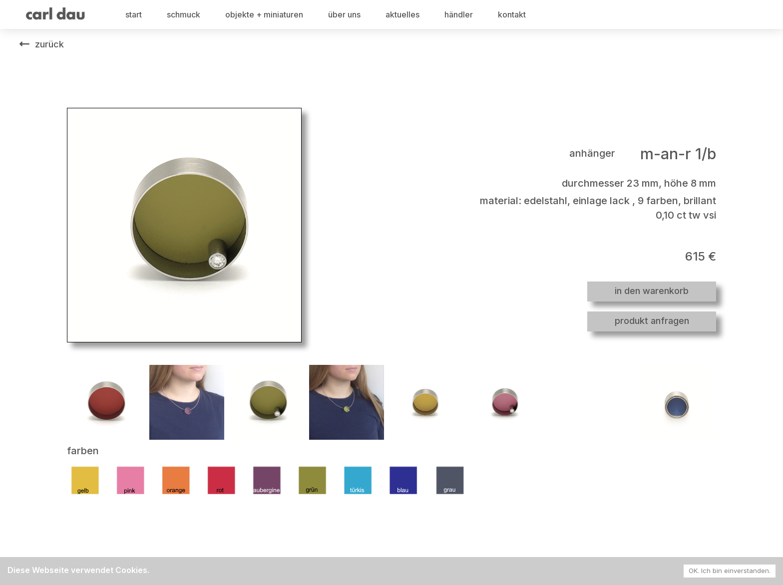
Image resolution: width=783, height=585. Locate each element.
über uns (344, 14)
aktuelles (402, 14)
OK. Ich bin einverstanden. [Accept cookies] (730, 571)
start (133, 14)
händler (458, 14)
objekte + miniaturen (264, 14)
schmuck (183, 14)
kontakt (512, 14)
